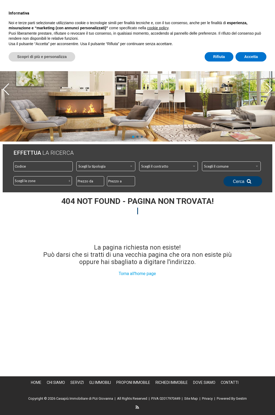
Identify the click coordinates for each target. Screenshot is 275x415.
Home (125, 22)
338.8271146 (191, 4)
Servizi (180, 22)
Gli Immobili (210, 22)
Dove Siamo (229, 29)
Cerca (243, 181)
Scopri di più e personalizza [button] (42, 400)
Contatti (262, 29)
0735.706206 (148, 4)
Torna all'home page (137, 273)
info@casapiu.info (237, 4)
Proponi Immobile (252, 22)
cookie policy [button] (157, 372)
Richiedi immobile (188, 29)
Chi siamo (151, 22)
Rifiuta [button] (219, 400)
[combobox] (105, 166)
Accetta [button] (251, 400)
